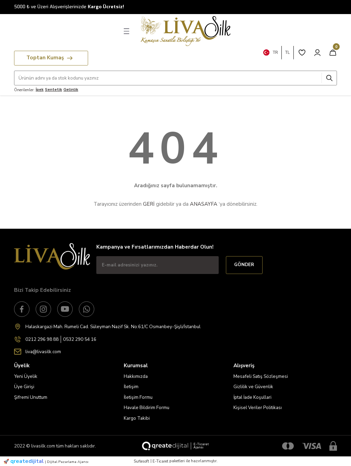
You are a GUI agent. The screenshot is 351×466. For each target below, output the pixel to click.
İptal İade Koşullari (252, 397)
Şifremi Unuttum (30, 397)
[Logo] (184, 31)
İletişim (131, 386)
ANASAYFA (203, 204)
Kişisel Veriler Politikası (257, 407)
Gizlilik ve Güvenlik (253, 386)
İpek (40, 89)
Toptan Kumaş (49, 57)
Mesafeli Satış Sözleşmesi (260, 376)
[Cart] (333, 52)
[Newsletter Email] (157, 265)
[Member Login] (317, 52)
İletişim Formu (138, 397)
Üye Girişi (24, 386)
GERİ (149, 204)
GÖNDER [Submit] (244, 265)
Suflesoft (141, 461)
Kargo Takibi (137, 418)
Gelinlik (70, 89)
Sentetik (53, 89)
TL (287, 52)
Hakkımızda (136, 376)
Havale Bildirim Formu (146, 407)
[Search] (175, 78)
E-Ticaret (160, 461)
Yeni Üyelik (25, 376)
